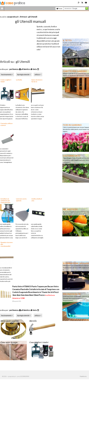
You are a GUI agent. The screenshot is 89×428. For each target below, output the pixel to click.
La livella (19, 80)
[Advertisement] (24, 14)
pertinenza (14, 69)
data (35, 69)
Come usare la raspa (9, 342)
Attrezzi (23, 17)
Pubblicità (83, 376)
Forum (59, 8)
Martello (33, 321)
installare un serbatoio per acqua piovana (5, 200)
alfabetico (25, 69)
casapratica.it (12, 17)
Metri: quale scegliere (10, 321)
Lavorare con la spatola (21, 199)
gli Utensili (32, 17)
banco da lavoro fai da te (36, 80)
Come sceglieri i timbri (38, 342)
